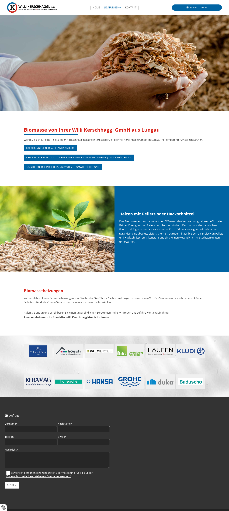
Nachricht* (11, 449)
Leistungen (111, 7)
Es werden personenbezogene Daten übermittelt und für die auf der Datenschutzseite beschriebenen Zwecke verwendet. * (49, 474)
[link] (112, 8)
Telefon (9, 436)
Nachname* (65, 423)
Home (96, 7)
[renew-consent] (3, 507)
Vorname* (11, 423)
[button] (197, 7)
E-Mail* (62, 436)
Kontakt (130, 7)
